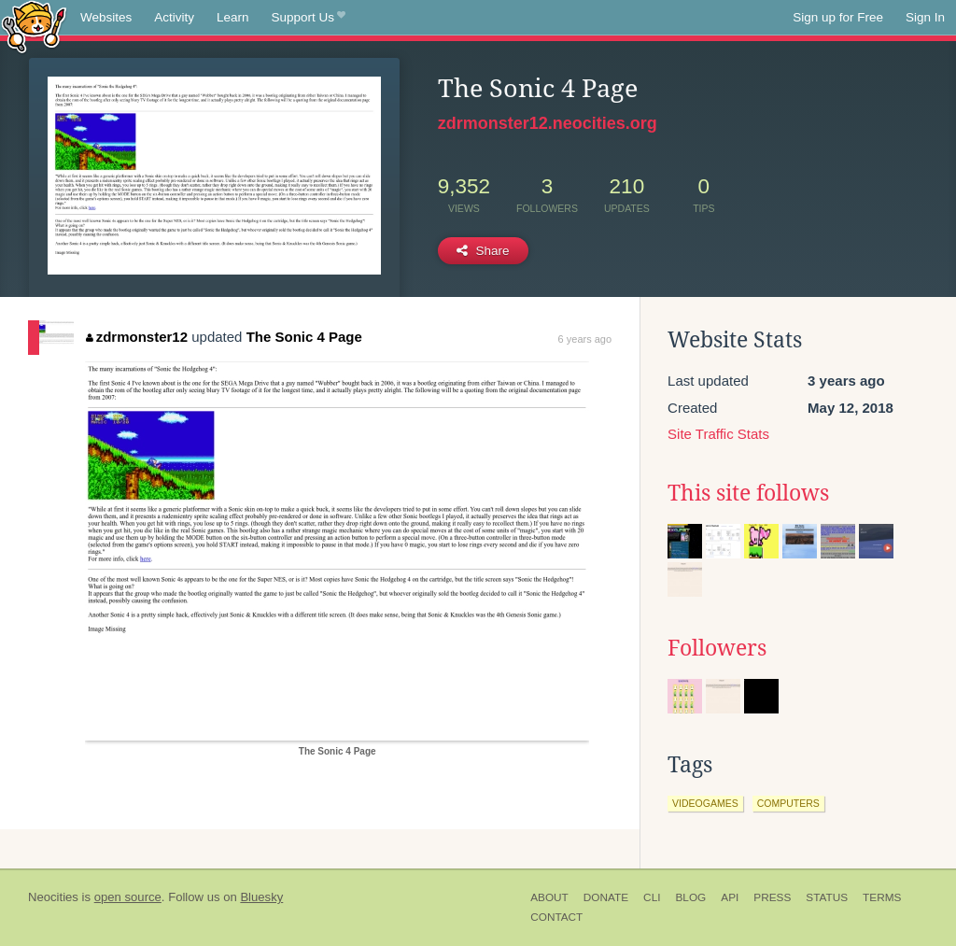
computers (788, 803)
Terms (882, 897)
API (729, 897)
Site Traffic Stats (718, 434)
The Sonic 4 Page (304, 337)
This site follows (748, 493)
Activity (174, 17)
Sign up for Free (838, 17)
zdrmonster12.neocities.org (547, 123)
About (549, 897)
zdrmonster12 (137, 337)
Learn (233, 17)
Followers (717, 648)
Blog (690, 897)
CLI (651, 897)
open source (128, 897)
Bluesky (261, 897)
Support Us (308, 17)
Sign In (925, 17)
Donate (605, 897)
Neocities (53, 897)
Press (772, 897)
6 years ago (585, 339)
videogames (705, 803)
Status (827, 897)
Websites (106, 17)
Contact (556, 917)
